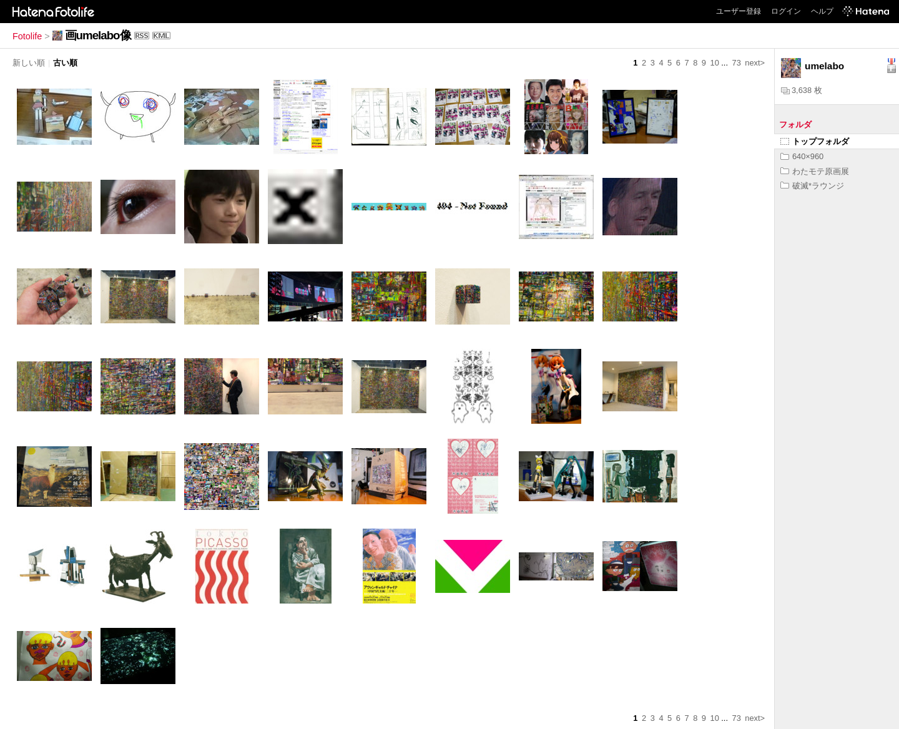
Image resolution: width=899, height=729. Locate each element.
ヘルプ (822, 11)
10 (714, 62)
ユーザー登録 (738, 11)
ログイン (786, 11)
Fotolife (27, 36)
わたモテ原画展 (814, 171)
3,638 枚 (801, 90)
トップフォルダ (814, 141)
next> (755, 62)
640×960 (801, 156)
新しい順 (28, 62)
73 (736, 62)
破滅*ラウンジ (812, 185)
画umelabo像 (98, 35)
